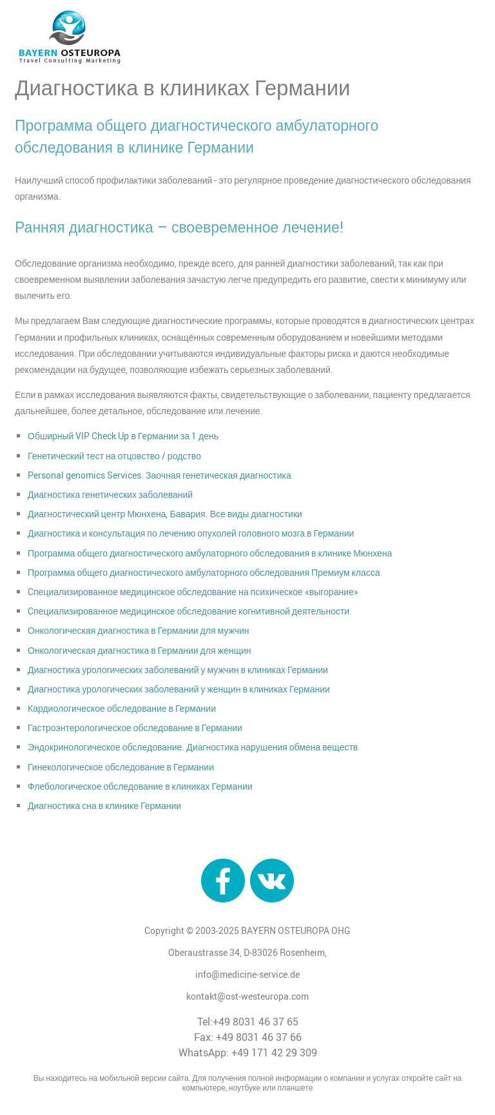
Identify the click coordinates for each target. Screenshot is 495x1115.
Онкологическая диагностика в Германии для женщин (139, 650)
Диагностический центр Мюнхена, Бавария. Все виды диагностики (165, 514)
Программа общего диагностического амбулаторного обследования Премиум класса (204, 572)
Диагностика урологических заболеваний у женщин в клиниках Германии (179, 689)
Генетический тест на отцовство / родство (114, 456)
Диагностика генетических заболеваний (110, 494)
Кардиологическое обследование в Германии (122, 708)
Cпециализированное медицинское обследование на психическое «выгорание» (193, 592)
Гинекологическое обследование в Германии (121, 767)
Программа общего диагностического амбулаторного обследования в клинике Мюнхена (210, 553)
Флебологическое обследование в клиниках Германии (140, 786)
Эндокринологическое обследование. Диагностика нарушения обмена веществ (193, 747)
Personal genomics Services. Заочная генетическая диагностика (159, 475)
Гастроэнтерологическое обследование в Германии (135, 727)
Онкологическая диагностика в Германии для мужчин (138, 630)
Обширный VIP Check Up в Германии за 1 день (123, 436)
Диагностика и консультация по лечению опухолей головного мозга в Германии (191, 533)
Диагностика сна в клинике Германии (104, 805)
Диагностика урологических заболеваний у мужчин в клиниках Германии (178, 669)
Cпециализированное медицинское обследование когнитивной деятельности (188, 611)
